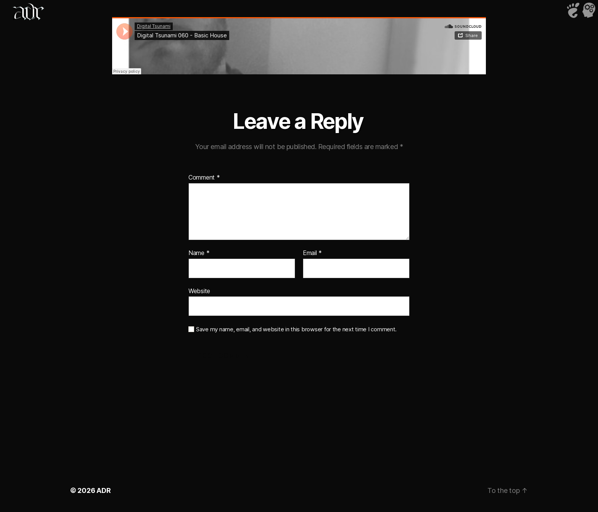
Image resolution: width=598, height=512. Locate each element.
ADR (103, 490)
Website (199, 291)
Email (312, 253)
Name (198, 253)
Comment (204, 177)
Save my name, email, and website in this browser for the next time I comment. (296, 329)
